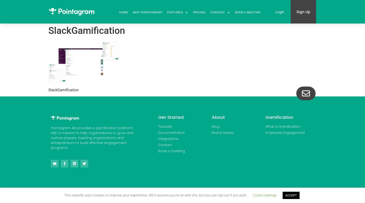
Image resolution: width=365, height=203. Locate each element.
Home (123, 12)
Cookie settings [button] (265, 195)
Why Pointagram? (147, 12)
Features (177, 12)
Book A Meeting (248, 12)
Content (220, 12)
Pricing (199, 12)
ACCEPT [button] (291, 195)
